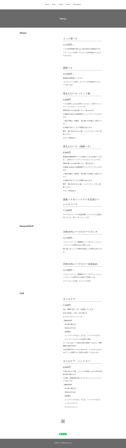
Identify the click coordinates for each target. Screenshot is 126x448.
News (54, 4)
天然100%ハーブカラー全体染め (80, 264)
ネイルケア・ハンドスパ (76, 361)
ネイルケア (69, 299)
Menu (61, 4)
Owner (68, 4)
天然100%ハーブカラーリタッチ (80, 231)
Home (47, 4)
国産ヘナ (68, 68)
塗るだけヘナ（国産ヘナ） (77, 146)
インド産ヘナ (70, 38)
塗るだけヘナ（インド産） (77, 93)
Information (77, 4)
